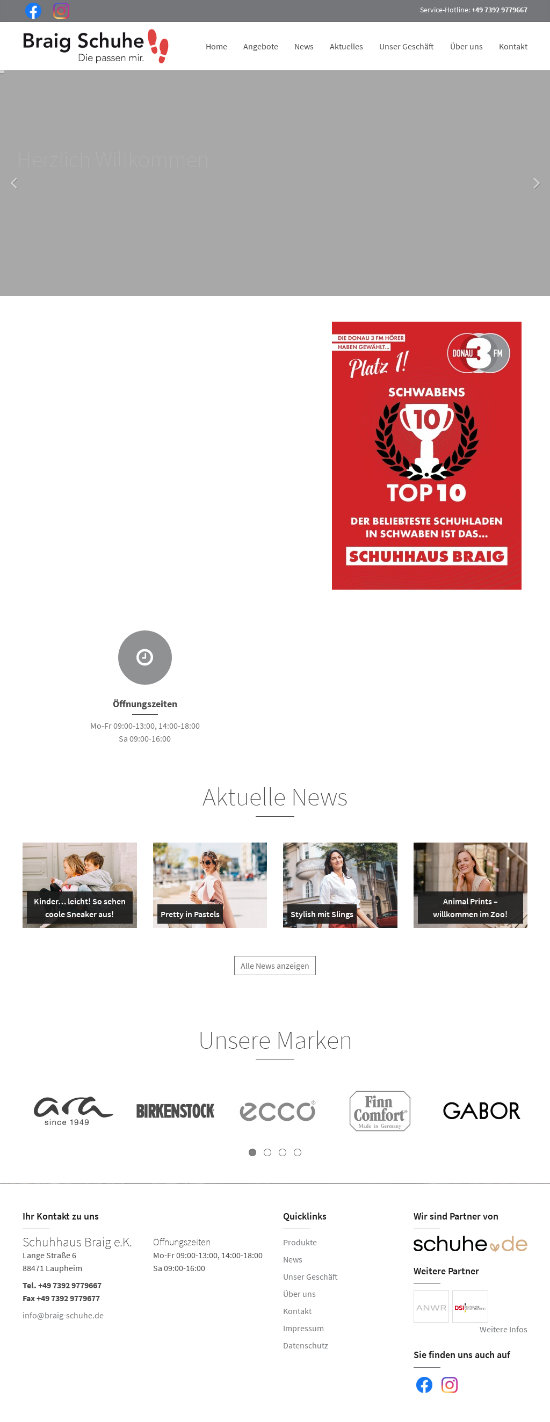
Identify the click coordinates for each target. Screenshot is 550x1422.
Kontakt (513, 46)
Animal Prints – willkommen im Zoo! (465, 910)
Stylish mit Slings (322, 916)
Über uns (466, 46)
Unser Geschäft (406, 46)
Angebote (260, 46)
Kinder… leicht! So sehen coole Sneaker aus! (78, 910)
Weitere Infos (503, 1329)
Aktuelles (346, 46)
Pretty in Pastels (190, 916)
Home (216, 46)
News (304, 46)
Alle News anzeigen (275, 972)
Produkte (300, 1242)
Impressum (303, 1328)
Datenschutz (305, 1345)
